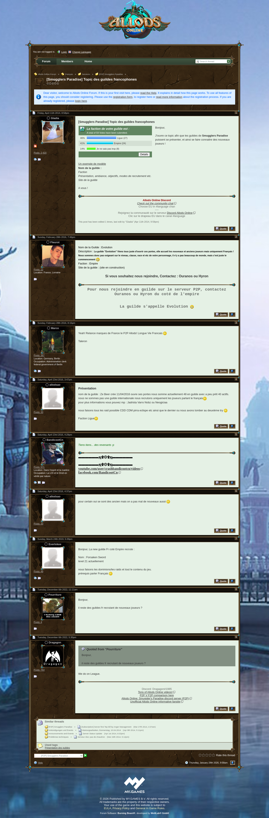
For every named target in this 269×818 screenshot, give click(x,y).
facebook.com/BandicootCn (98, 472)
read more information (169, 96)
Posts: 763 (39, 670)
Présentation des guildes (57, 747)
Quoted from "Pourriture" (104, 649)
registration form (122, 96)
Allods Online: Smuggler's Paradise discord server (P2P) (155, 698)
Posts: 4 (38, 622)
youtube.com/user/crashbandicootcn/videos (109, 468)
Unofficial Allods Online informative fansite (155, 701)
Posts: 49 (38, 571)
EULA (107, 808)
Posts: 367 (39, 355)
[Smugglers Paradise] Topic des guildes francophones (92, 79)
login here (81, 100)
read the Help (148, 92)
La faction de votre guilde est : (108, 128)
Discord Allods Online (180, 212)
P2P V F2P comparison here (157, 695)
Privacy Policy (121, 808)
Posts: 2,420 (40, 152)
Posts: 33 (38, 412)
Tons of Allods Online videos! (155, 692)
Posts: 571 (39, 467)
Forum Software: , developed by (134, 813)
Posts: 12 (38, 269)
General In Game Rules (150, 808)
